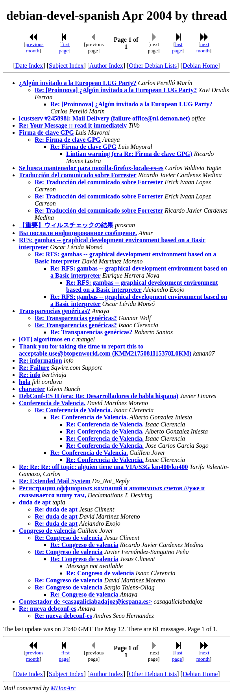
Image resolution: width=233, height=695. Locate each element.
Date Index (29, 65)
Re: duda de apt (56, 509)
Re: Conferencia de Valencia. (73, 410)
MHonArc (62, 688)
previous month (35, 47)
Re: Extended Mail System (55, 481)
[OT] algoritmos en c (47, 339)
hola (24, 381)
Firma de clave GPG (46, 132)
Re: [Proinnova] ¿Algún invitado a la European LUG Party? (116, 90)
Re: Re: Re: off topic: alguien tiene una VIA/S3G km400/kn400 (103, 466)
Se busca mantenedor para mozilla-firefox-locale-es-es (91, 168)
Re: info (30, 374)
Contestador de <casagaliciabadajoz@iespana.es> (85, 601)
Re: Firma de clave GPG (68, 139)
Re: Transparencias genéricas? (76, 318)
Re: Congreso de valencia (69, 537)
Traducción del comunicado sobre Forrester (78, 175)
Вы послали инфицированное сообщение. (78, 233)
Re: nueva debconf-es (47, 608)
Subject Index (66, 65)
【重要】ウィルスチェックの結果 (66, 225)
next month (203, 47)
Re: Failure (34, 367)
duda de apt (35, 502)
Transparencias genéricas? (54, 311)
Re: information (40, 360)
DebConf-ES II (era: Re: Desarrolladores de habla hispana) (98, 396)
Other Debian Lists (153, 65)
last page (177, 47)
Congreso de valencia (47, 530)
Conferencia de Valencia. (52, 403)
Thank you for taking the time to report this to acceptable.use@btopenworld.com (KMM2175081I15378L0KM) (105, 350)
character (32, 388)
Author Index (106, 65)
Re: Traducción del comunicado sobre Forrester (99, 182)
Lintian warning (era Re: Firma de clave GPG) (129, 153)
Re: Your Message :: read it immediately (73, 125)
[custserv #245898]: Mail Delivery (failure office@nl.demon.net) (104, 118)
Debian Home (200, 65)
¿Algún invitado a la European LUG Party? (77, 83)
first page (64, 47)
